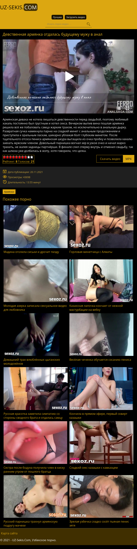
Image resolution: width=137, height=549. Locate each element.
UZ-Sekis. (18, 7)
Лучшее (57, 17)
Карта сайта (9, 533)
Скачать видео (115, 159)
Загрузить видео (75, 17)
